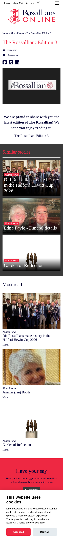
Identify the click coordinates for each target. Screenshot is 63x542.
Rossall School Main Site (16, 3)
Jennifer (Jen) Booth (16, 390)
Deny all (44, 532)
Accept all (18, 532)
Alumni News (17, 31)
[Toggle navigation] (57, 3)
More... (6, 343)
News (5, 31)
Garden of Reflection (17, 443)
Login (31, 3)
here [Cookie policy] (42, 522)
